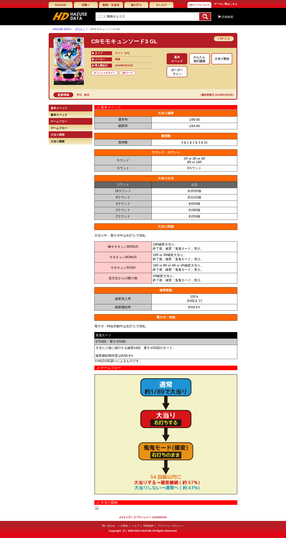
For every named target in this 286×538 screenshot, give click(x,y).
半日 (79, 94)
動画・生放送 (111, 5)
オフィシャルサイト (104, 72)
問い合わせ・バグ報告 (115, 525)
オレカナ (161, 5)
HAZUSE (60, 5)
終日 (86, 94)
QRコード (127, 72)
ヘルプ (135, 525)
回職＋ (86, 5)
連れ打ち (136, 5)
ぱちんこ (80, 29)
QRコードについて (199, 5)
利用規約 (148, 525)
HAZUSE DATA (61, 29)
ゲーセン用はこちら (225, 3)
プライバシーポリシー (170, 525)
